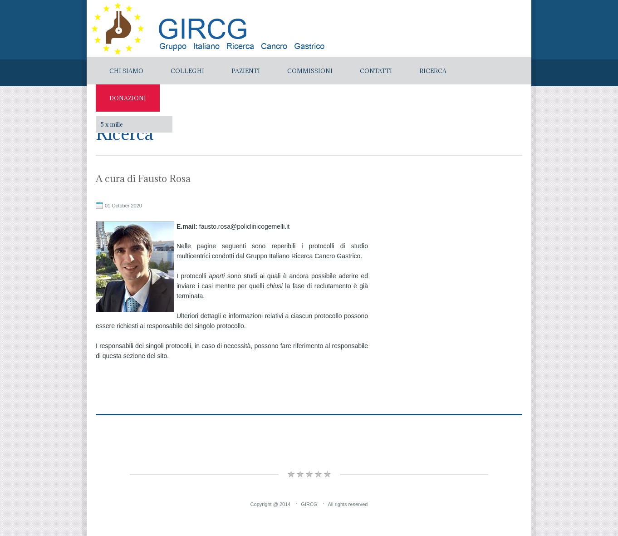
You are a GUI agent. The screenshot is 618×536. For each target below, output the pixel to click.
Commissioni (310, 70)
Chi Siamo (126, 70)
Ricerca (432, 70)
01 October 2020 (123, 205)
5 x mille (111, 124)
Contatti (376, 70)
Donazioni (127, 98)
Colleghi (187, 70)
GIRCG (309, 504)
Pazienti (245, 70)
